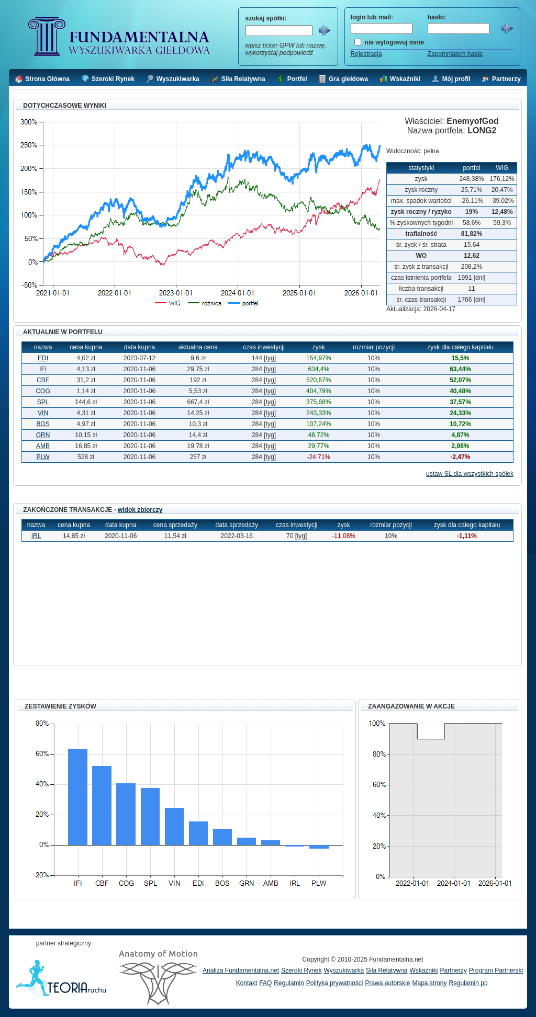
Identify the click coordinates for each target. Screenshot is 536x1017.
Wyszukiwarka (343, 970)
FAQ (265, 983)
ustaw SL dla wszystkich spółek (469, 473)
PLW (42, 457)
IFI (43, 369)
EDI (43, 358)
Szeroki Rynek (301, 970)
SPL (43, 402)
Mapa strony (429, 983)
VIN (43, 413)
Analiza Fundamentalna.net (241, 970)
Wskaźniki (423, 970)
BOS (42, 424)
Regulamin (289, 983)
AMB (43, 446)
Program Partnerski (496, 970)
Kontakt (247, 983)
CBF (43, 380)
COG (43, 391)
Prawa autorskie (387, 983)
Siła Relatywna (386, 970)
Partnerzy (453, 970)
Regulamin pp (468, 983)
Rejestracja (366, 54)
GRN (43, 435)
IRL (36, 536)
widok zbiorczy (140, 509)
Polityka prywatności (334, 983)
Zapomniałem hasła (455, 54)
